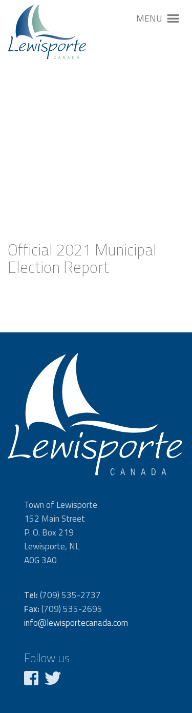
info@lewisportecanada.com (76, 622)
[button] (149, 18)
